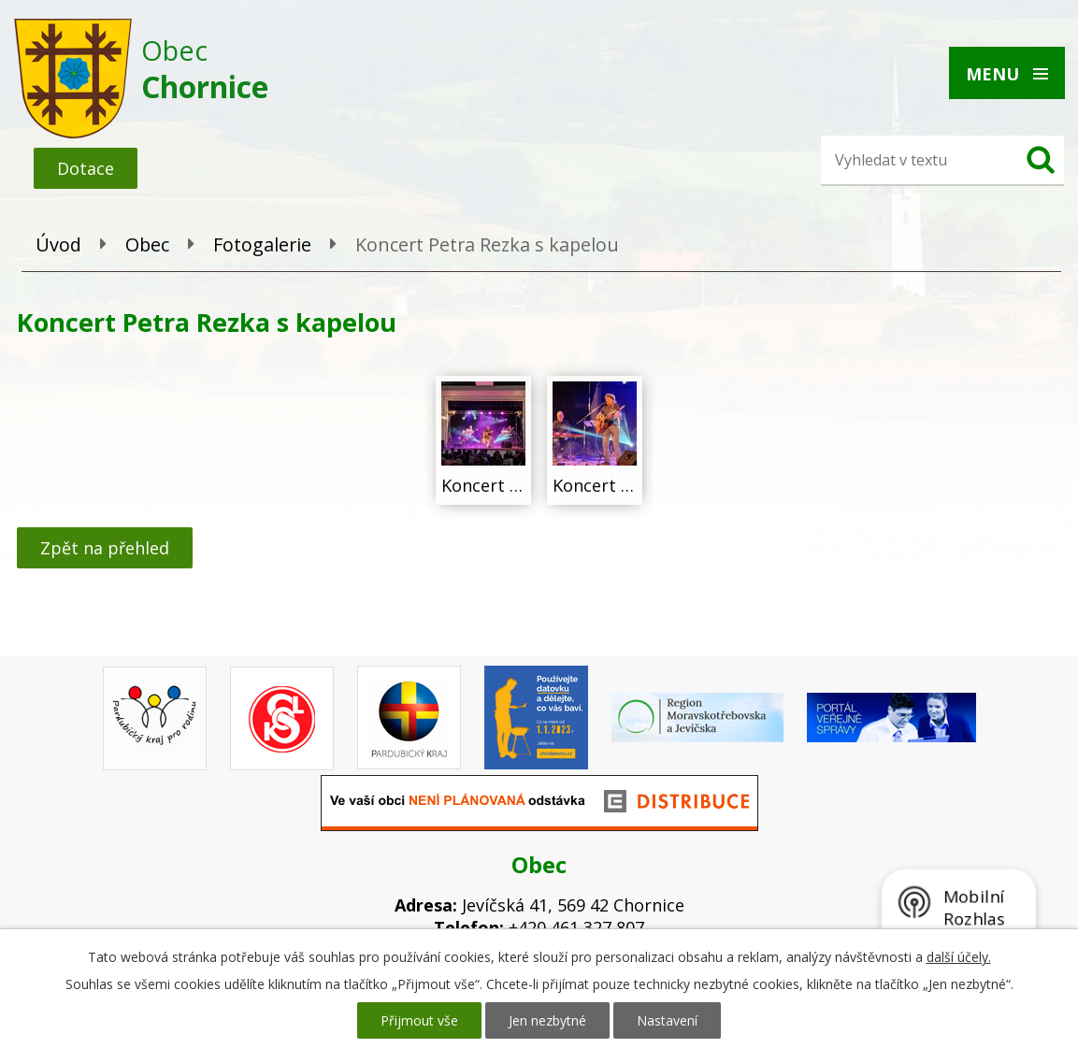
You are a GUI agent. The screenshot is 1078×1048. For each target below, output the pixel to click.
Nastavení (667, 1020)
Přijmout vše (419, 1020)
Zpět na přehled (104, 548)
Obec (147, 244)
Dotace (85, 168)
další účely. (959, 957)
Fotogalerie (262, 244)
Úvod (58, 244)
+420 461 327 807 (576, 927)
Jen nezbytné (547, 1020)
